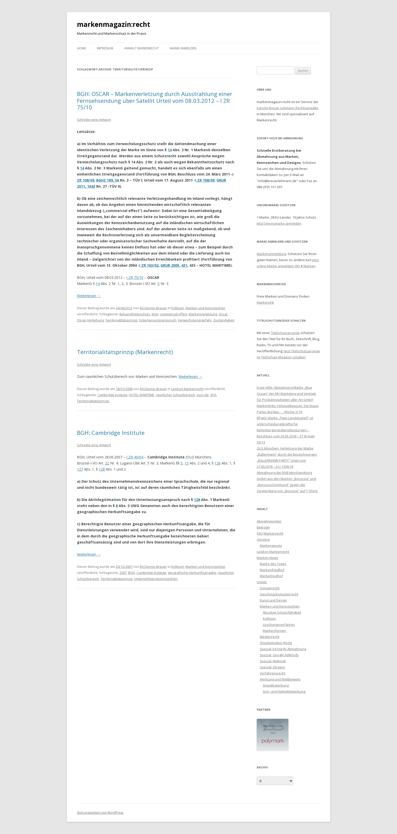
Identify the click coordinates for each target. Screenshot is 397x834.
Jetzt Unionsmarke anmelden (279, 223)
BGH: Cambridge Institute (111, 432)
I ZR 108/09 (204, 180)
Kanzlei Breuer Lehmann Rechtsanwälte (287, 108)
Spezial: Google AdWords (279, 655)
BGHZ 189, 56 (107, 180)
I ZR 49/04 (134, 457)
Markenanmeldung (271, 253)
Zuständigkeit (223, 320)
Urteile (262, 582)
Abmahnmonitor (269, 521)
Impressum (105, 48)
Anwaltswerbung (276, 685)
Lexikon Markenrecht (187, 388)
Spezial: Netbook (273, 661)
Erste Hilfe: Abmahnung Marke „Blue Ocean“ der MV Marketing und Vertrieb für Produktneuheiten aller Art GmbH (286, 393)
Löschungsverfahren (279, 624)
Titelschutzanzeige (285, 333)
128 (102, 469)
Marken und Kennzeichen (205, 308)
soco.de (202, 395)
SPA (213, 395)
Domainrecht (270, 588)
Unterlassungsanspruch (157, 320)
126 (217, 463)
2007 (123, 572)
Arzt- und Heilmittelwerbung (284, 691)
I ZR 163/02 (148, 265)
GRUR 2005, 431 (174, 265)
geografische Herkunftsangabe (192, 572)
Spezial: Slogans (272, 667)
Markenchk (265, 302)
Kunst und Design (273, 600)
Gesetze (263, 539)
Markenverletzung (203, 314)
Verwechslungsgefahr (195, 320)
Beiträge (263, 527)
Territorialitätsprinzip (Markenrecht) (125, 352)
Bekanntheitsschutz (135, 314)
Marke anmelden (183, 48)
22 (107, 463)
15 (187, 463)
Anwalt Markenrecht (141, 48)
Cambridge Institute (112, 395)
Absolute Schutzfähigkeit (282, 612)
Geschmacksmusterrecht (279, 594)
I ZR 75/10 (134, 277)
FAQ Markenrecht (270, 533)
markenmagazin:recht (113, 24)
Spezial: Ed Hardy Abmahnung (283, 649)
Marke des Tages (273, 563)
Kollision (177, 308)
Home (81, 48)
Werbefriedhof (271, 576)
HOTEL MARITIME (141, 395)
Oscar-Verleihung (90, 320)
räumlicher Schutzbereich (175, 395)
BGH (155, 314)
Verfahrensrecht (272, 673)
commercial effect (173, 314)
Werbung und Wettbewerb (280, 679)
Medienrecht (269, 636)
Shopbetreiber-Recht (276, 643)
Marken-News (267, 557)
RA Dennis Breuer (153, 308)
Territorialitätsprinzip (121, 320)
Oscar (223, 314)
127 (80, 469)
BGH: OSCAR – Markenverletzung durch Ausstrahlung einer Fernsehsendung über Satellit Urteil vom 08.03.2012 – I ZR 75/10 (154, 100)
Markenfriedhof (272, 570)
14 (170, 149)
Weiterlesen (89, 295)
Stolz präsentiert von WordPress (100, 812)
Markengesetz (271, 545)
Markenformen (274, 630)
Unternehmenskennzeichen (155, 578)
